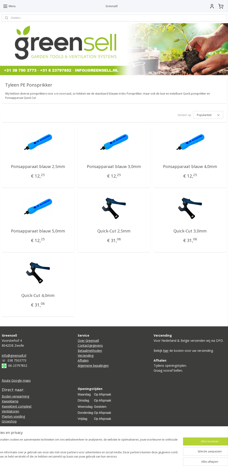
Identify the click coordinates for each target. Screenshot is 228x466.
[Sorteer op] (208, 115)
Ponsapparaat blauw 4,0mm (190, 166)
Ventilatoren (10, 411)
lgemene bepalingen (94, 365)
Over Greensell (88, 340)
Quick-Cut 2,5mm (113, 231)
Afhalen (83, 360)
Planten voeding (13, 416)
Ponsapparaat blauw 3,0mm (114, 166)
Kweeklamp (10, 401)
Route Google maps (16, 380)
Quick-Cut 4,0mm (38, 295)
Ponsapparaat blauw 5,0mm (38, 231)
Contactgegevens (90, 345)
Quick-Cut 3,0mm (190, 231)
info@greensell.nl (14, 355)
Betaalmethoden (90, 350)
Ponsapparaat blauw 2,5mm (38, 166)
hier (166, 350)
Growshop (9, 421)
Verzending (86, 355)
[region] (84, 450)
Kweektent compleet (17, 406)
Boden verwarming (15, 396)
